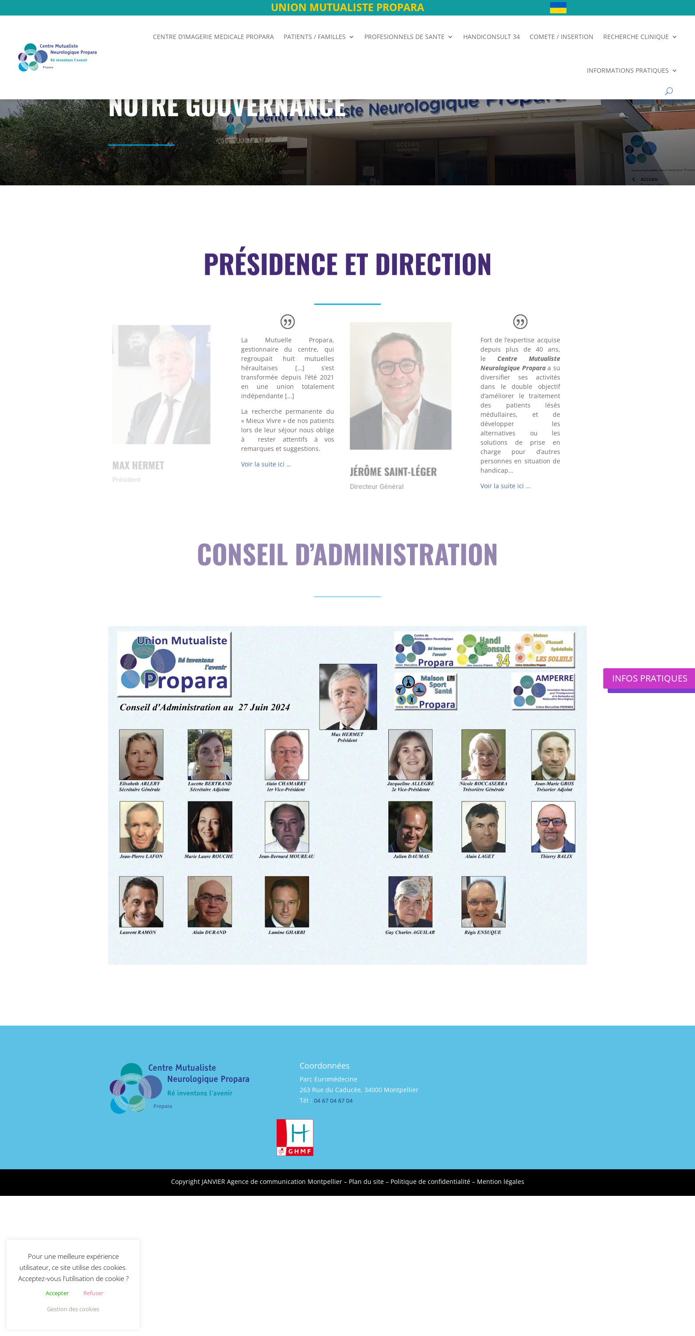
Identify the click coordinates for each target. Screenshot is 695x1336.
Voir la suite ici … (266, 464)
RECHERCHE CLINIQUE (636, 36)
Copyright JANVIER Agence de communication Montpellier (256, 1181)
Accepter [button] (57, 1293)
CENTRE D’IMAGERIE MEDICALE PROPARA (213, 36)
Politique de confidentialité (430, 1181)
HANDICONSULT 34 (491, 36)
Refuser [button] (93, 1293)
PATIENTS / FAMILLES (315, 36)
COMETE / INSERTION (561, 36)
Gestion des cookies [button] (73, 1309)
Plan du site (366, 1181)
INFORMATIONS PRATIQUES (628, 70)
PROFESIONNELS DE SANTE (404, 36)
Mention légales (500, 1181)
